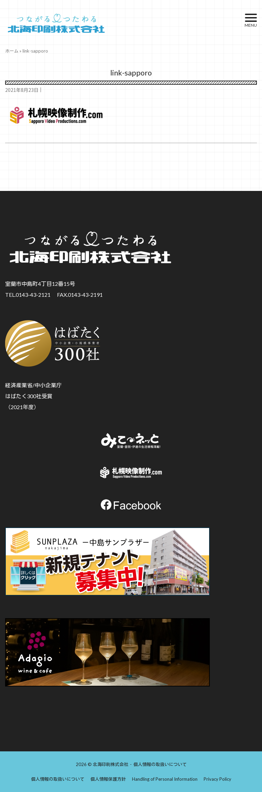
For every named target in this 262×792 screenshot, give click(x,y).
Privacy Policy (217, 779)
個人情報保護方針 (108, 779)
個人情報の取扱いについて (160, 764)
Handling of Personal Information (165, 779)
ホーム (11, 51)
